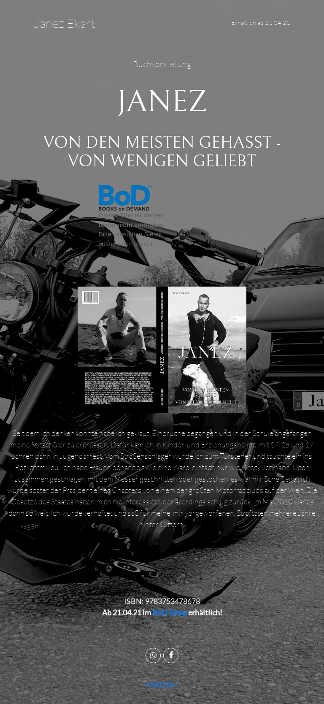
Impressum (162, 684)
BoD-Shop (169, 612)
